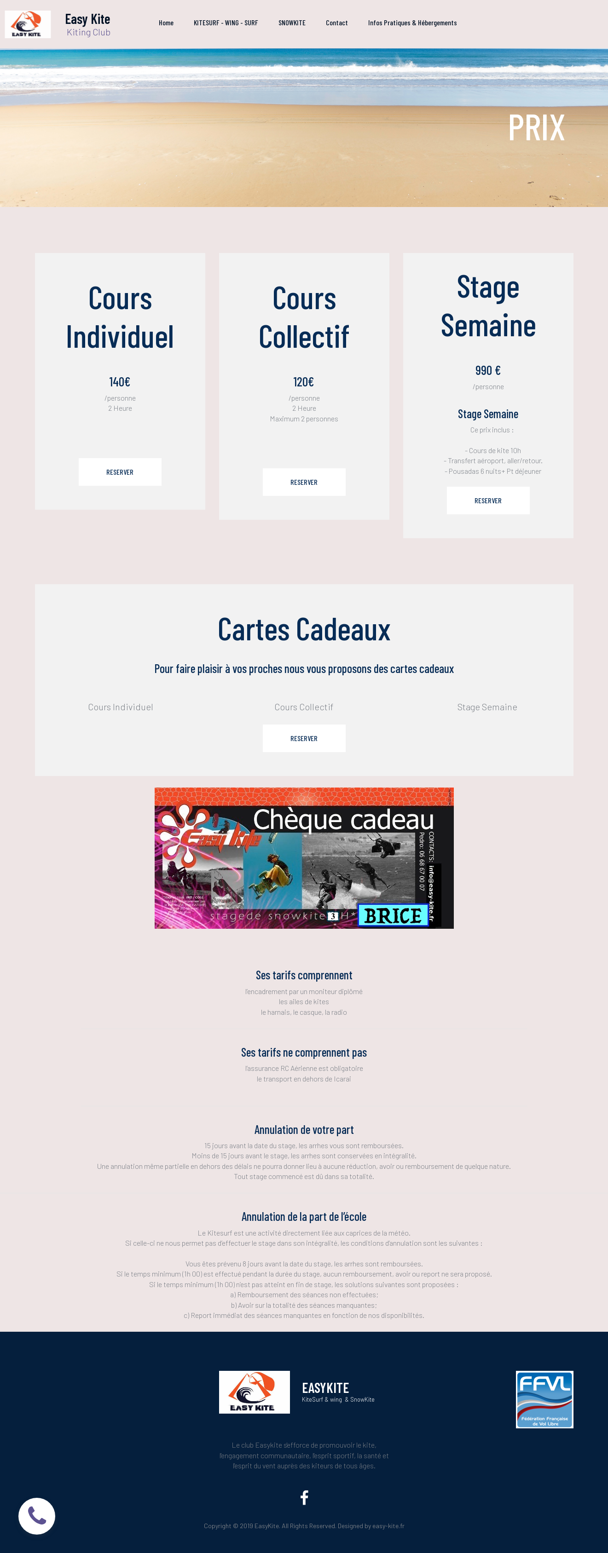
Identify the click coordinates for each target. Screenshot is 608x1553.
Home (166, 22)
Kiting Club (87, 31)
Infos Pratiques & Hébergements (412, 22)
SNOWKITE (292, 22)
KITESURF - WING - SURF (226, 22)
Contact (337, 22)
